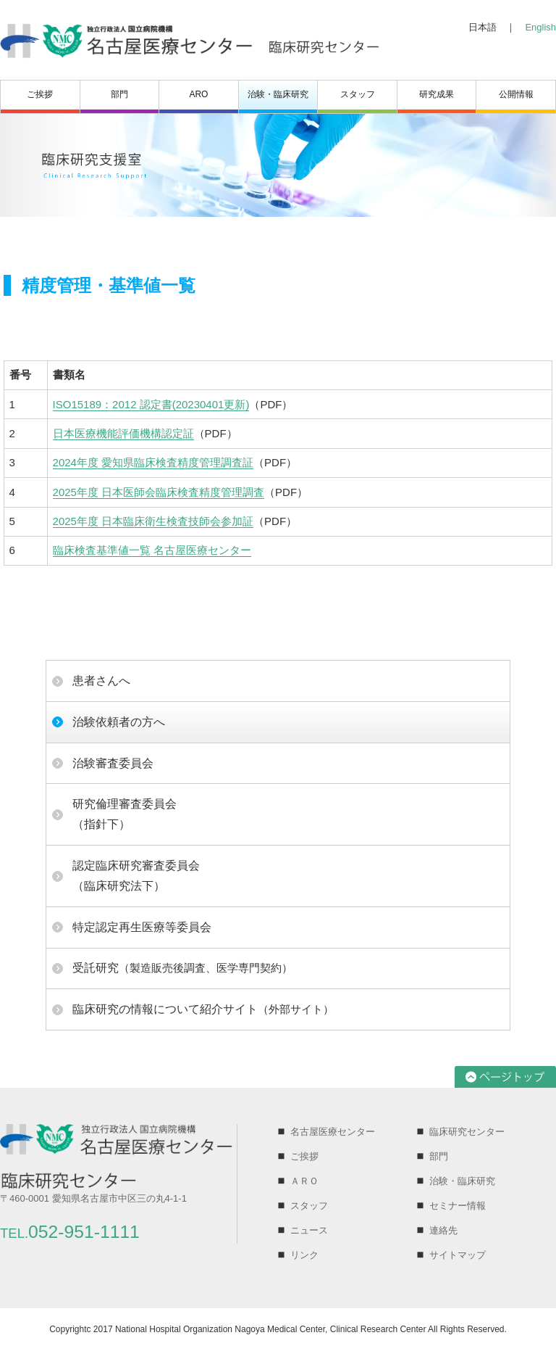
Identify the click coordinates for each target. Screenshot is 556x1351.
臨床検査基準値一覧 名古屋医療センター (152, 550)
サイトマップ (457, 1254)
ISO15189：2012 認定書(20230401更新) (151, 404)
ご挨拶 (40, 94)
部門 (119, 94)
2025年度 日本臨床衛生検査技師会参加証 (153, 521)
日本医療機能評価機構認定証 (123, 433)
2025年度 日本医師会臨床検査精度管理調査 (159, 492)
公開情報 (516, 94)
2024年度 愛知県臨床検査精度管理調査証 (153, 462)
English (540, 27)
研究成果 (436, 94)
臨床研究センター (467, 1131)
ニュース (309, 1230)
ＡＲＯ (304, 1181)
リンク (304, 1254)
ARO (198, 94)
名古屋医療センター (332, 1131)
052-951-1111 (70, 1231)
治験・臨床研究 (278, 94)
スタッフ (357, 94)
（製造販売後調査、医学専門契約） (182, 968)
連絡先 (443, 1230)
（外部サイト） (203, 1009)
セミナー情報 (457, 1205)
